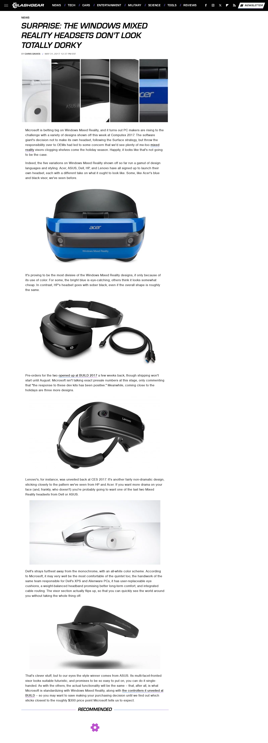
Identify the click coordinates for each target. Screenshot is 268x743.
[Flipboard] (227, 5)
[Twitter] (220, 5)
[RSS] (234, 5)
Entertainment (109, 5)
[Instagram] (213, 5)
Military (134, 5)
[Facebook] (206, 5)
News (56, 5)
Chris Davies (32, 53)
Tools (172, 5)
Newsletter (251, 5)
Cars (86, 5)
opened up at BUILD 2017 (78, 375)
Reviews (190, 5)
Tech (71, 5)
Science (154, 5)
